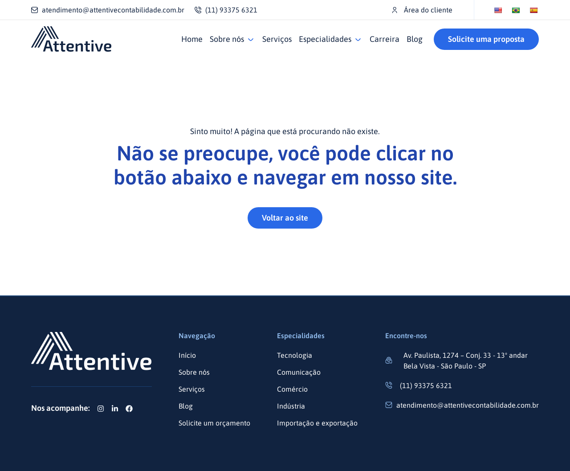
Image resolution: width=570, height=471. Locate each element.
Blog (415, 39)
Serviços (277, 39)
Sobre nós (227, 39)
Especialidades (325, 39)
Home (192, 39)
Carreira (384, 39)
